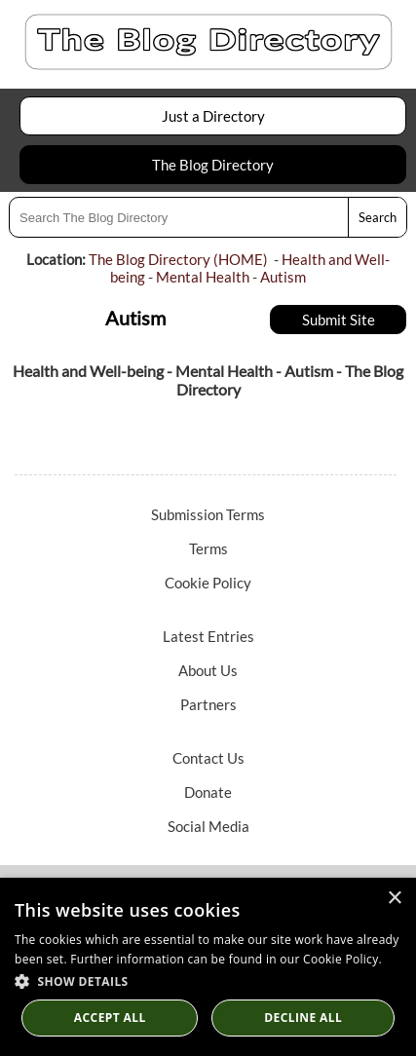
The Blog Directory (213, 164)
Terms (208, 548)
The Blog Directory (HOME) (178, 259)
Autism (283, 276)
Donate (208, 792)
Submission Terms (208, 514)
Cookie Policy (208, 582)
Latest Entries (208, 636)
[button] (208, 980)
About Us (208, 670)
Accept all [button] (110, 1017)
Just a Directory (213, 116)
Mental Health (202, 276)
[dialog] (208, 967)
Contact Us (208, 758)
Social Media (208, 826)
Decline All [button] (303, 1017)
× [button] (394, 898)
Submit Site (338, 319)
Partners (208, 704)
